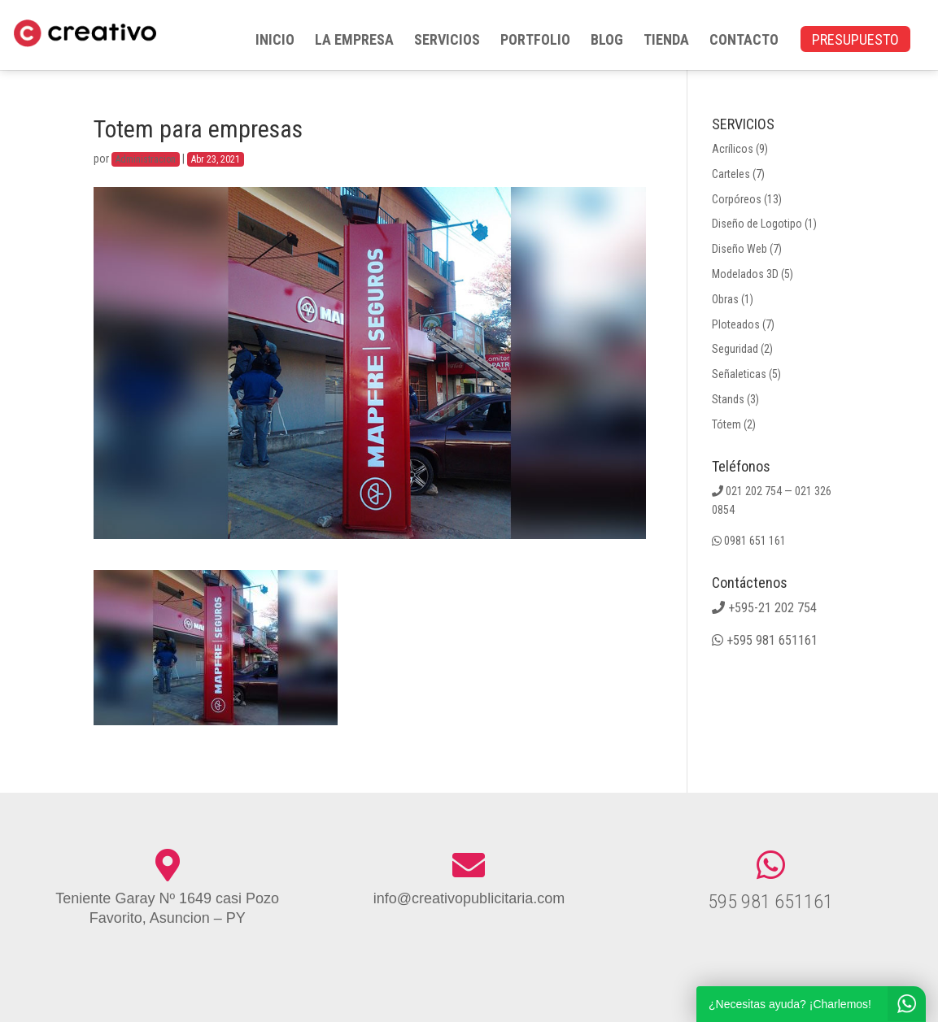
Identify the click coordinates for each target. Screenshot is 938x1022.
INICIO (274, 41)
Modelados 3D (745, 274)
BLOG (607, 41)
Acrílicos (732, 148)
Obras (725, 299)
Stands (728, 399)
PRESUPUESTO (855, 41)
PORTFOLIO (535, 41)
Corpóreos (736, 199)
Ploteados (736, 324)
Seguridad (735, 348)
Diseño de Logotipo (757, 223)
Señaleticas (739, 374)
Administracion (146, 159)
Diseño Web (739, 248)
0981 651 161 (755, 540)
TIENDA (666, 41)
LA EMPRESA (354, 41)
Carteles (731, 173)
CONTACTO (744, 41)
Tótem (726, 424)
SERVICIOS (447, 41)
